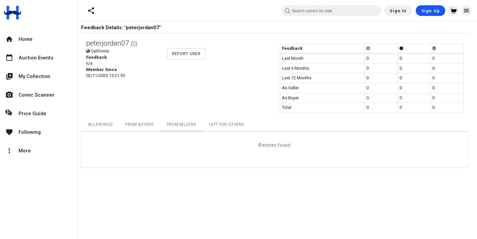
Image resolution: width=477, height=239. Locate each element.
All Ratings (102, 124)
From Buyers (142, 124)
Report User (188, 53)
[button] (91, 11)
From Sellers (183, 124)
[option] (39, 39)
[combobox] (331, 10)
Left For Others (229, 124)
